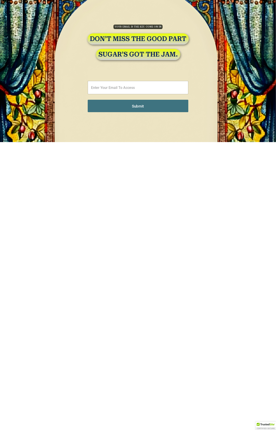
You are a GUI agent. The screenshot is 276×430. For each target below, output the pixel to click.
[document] (138, 215)
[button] (266, 426)
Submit (83, 106)
